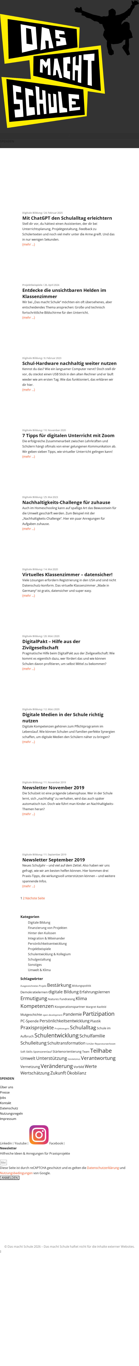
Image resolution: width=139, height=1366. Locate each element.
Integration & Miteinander (46, 938)
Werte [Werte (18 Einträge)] (91, 1066)
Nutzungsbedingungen (16, 1173)
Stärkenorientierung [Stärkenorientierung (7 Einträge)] (67, 1051)
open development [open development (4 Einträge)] (52, 1014)
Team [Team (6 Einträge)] (85, 1051)
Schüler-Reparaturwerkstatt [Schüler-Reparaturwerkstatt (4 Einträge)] (100, 1043)
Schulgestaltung (39, 959)
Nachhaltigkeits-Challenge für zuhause (66, 502)
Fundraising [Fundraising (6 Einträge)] (67, 999)
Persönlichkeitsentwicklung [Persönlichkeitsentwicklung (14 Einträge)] (64, 1020)
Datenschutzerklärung (103, 1168)
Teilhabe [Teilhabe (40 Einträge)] (101, 1050)
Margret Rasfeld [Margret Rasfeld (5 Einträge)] (96, 1007)
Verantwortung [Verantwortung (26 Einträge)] (98, 1058)
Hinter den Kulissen (42, 933)
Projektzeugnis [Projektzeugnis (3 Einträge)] (62, 1028)
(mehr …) (28, 244)
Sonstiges (35, 965)
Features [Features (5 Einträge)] (53, 999)
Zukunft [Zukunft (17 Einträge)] (58, 1073)
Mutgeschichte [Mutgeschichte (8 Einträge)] (31, 1014)
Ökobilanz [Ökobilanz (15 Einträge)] (76, 1073)
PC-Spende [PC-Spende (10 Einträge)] (29, 1021)
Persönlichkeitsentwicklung (47, 944)
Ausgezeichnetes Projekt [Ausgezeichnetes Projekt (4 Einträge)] (33, 985)
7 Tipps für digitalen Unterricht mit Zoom (68, 435)
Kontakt (5, 1103)
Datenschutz (9, 1108)
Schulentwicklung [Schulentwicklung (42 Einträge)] (56, 1035)
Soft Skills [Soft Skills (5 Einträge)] (26, 1051)
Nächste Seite (35, 898)
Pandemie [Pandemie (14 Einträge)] (72, 1014)
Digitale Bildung (32, 212)
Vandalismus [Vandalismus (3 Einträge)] (74, 1059)
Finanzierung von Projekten (47, 928)
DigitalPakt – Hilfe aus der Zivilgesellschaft (51, 644)
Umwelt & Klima (39, 970)
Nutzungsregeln (11, 1113)
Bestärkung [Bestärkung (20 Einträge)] (59, 985)
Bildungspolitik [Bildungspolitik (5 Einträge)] (81, 985)
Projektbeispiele (32, 285)
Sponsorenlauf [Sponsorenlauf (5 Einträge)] (42, 1051)
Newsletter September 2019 (53, 860)
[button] (69, 136)
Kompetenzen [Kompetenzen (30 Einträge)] (37, 1005)
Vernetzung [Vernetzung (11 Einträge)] (30, 1066)
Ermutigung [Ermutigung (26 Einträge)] (33, 998)
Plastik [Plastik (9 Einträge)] (95, 1021)
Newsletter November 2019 (53, 787)
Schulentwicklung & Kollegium (49, 954)
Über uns (6, 1087)
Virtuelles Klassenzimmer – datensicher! (67, 574)
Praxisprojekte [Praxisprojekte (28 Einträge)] (37, 1027)
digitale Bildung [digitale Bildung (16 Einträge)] (63, 991)
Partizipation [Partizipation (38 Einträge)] (99, 1013)
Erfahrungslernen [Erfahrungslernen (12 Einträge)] (94, 991)
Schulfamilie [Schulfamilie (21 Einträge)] (92, 1036)
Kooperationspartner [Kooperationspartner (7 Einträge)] (70, 1007)
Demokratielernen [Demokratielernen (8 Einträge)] (34, 992)
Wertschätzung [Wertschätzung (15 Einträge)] (35, 1073)
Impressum (8, 1119)
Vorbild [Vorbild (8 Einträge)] (79, 1067)
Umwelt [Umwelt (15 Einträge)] (27, 1058)
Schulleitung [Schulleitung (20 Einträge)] (33, 1043)
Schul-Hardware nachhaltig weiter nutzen (69, 363)
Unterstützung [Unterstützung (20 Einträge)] (51, 1058)
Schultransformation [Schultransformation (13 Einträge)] (66, 1043)
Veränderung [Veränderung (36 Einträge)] (57, 1065)
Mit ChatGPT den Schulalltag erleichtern (67, 218)
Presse (5, 1092)
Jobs (3, 1098)
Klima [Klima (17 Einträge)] (81, 998)
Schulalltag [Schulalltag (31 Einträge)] (83, 1027)
